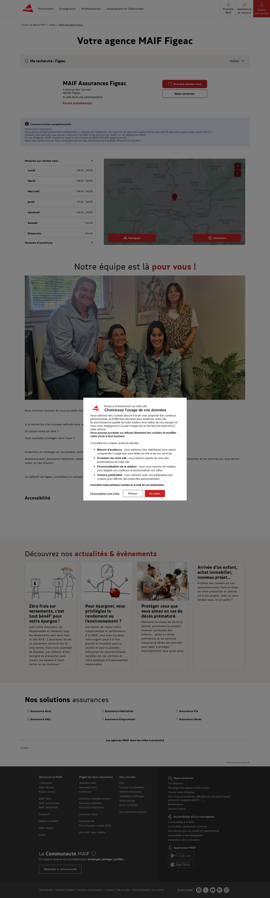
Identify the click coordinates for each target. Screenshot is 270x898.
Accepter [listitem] (155, 493)
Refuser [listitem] (133, 493)
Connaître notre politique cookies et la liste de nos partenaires (127, 485)
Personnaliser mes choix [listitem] (104, 493)
